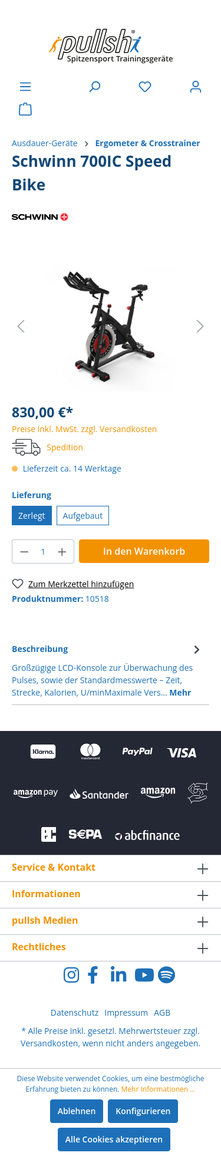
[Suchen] (94, 86)
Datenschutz (74, 1012)
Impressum (126, 1012)
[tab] (107, 669)
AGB (162, 1012)
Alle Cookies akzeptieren (114, 1139)
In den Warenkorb (144, 551)
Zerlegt (31, 515)
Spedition (65, 447)
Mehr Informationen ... (158, 1089)
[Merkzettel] (145, 86)
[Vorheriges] (20, 326)
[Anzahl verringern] (24, 551)
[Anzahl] (43, 551)
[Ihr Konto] (195, 86)
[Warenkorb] (25, 109)
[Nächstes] (200, 326)
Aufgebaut (83, 515)
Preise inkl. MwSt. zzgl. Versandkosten (84, 428)
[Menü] (25, 86)
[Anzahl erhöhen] (62, 551)
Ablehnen (77, 1111)
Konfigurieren (143, 1111)
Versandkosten (49, 1043)
